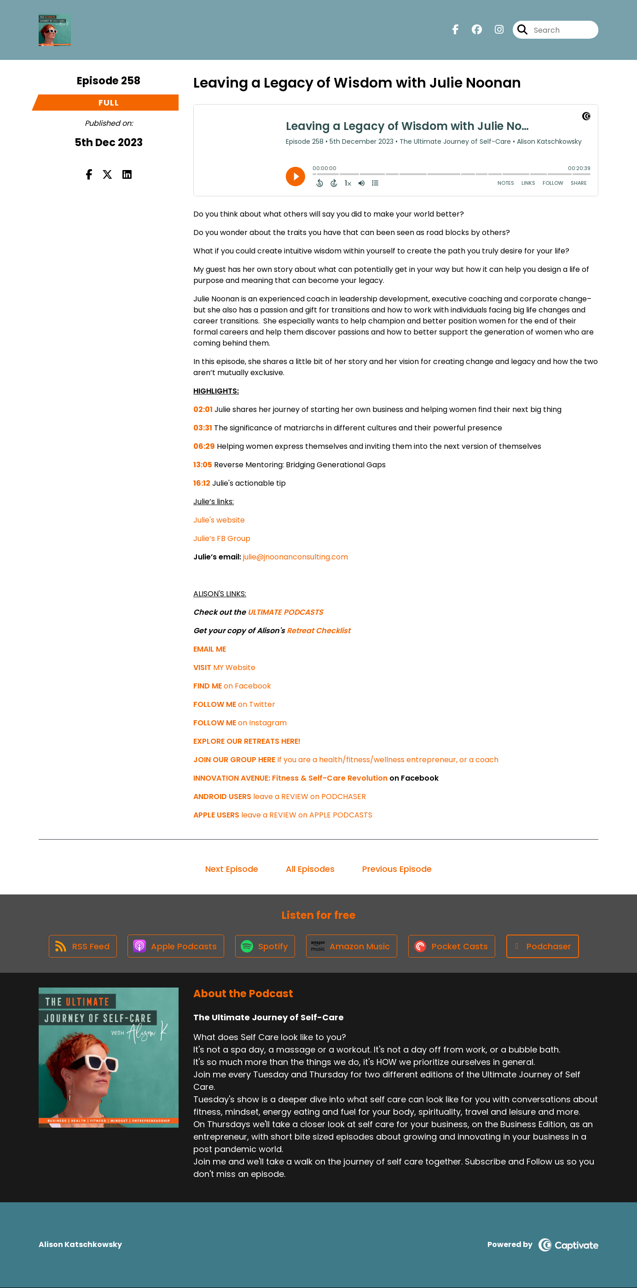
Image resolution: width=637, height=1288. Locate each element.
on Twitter (234, 704)
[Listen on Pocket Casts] (454, 946)
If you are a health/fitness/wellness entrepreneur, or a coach (345, 759)
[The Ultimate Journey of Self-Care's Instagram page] (494, 30)
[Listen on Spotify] (265, 946)
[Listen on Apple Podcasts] (175, 947)
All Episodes (310, 869)
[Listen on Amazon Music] (353, 947)
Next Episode (231, 869)
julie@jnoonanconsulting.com (295, 557)
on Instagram (240, 723)
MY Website (224, 667)
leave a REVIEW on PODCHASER (279, 796)
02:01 (203, 409)
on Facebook (232, 686)
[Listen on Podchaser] (545, 946)
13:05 (202, 464)
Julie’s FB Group (221, 538)
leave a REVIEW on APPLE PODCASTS (282, 815)
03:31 (202, 428)
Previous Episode (397, 869)
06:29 (204, 446)
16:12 (201, 483)
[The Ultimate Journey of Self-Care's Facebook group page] (471, 30)
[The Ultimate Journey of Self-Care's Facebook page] (455, 30)
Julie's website (219, 520)
